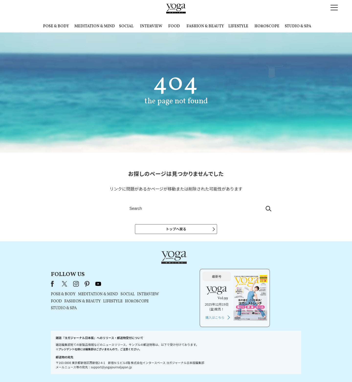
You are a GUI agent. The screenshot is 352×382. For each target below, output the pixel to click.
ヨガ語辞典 (262, 369)
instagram (138, 268)
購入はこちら (246, 302)
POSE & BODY (56, 26)
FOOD (174, 26)
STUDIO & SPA (298, 26)
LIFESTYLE (238, 26)
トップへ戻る (176, 228)
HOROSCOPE (266, 26)
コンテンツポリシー (200, 369)
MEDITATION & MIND (94, 26)
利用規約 (144, 369)
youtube (161, 268)
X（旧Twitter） (127, 268)
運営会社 (223, 369)
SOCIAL (126, 26)
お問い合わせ (88, 369)
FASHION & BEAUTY (205, 26)
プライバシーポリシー (168, 369)
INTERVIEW (151, 26)
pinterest (150, 268)
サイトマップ (242, 369)
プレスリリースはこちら (117, 369)
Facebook (116, 268)
